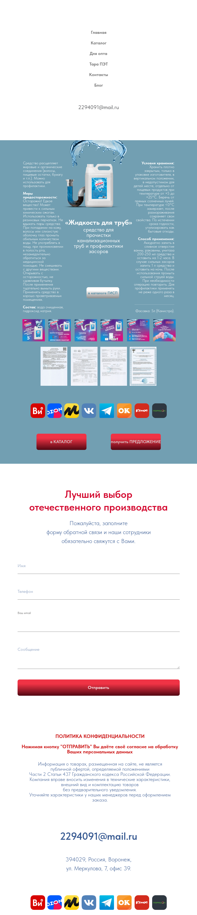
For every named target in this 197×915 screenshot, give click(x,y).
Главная (98, 32)
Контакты (98, 74)
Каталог (98, 42)
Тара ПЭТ (98, 64)
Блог (98, 85)
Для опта (98, 53)
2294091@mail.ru (98, 107)
